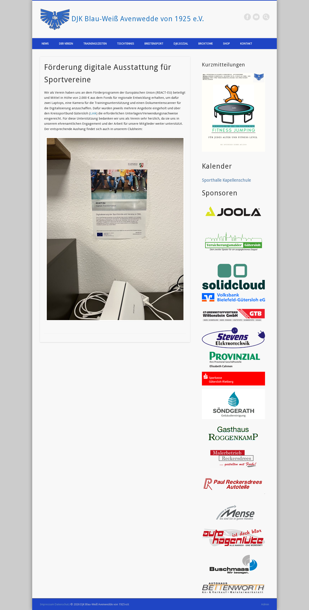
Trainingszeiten (95, 43)
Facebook (247, 16)
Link (93, 113)
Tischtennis (125, 43)
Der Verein (66, 43)
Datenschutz (62, 604)
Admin (265, 604)
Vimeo (256, 16)
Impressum (47, 604)
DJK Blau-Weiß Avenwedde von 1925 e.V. (137, 19)
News (45, 43)
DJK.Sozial (181, 43)
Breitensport (153, 43)
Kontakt (246, 43)
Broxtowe (205, 43)
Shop (226, 43)
